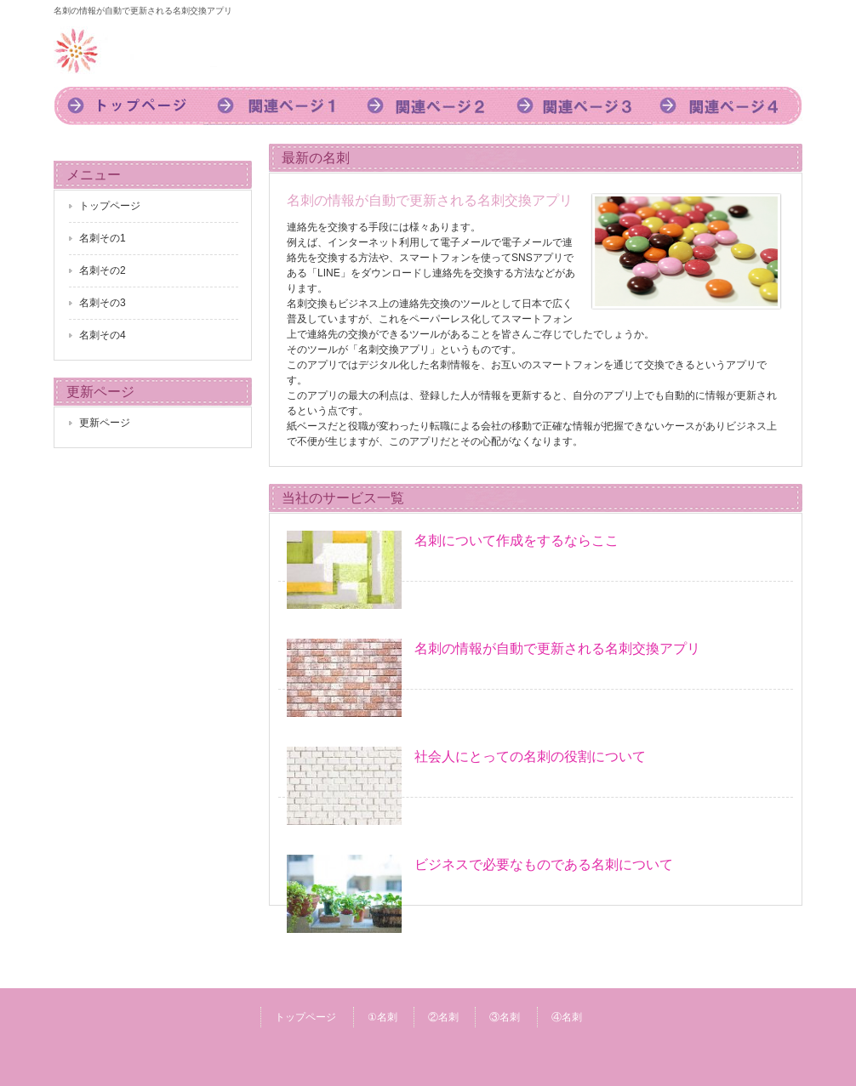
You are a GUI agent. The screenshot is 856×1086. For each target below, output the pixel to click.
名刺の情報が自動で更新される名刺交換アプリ (557, 648)
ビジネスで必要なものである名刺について (543, 864)
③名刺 (504, 1017)
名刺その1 (102, 238)
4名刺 (727, 106)
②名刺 (443, 1017)
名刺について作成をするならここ (516, 540)
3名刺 (578, 106)
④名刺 (566, 1017)
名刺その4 (102, 335)
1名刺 (278, 106)
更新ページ (104, 423)
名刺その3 (102, 303)
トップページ (128, 106)
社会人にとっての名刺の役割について (530, 756)
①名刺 (382, 1017)
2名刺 (428, 106)
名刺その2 (102, 270)
